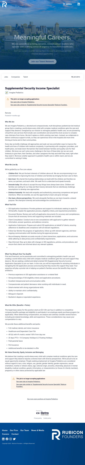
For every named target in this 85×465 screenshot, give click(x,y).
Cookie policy (47, 418)
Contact (14, 434)
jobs (6, 77)
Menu (67, 3)
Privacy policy (38, 418)
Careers (5, 434)
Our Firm (14, 430)
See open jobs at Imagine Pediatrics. (23, 102)
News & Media (37, 430)
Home (4, 430)
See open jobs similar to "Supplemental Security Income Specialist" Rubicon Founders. (39, 105)
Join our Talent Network (42, 61)
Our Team (24, 430)
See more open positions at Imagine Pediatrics (42, 399)
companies (15, 77)
